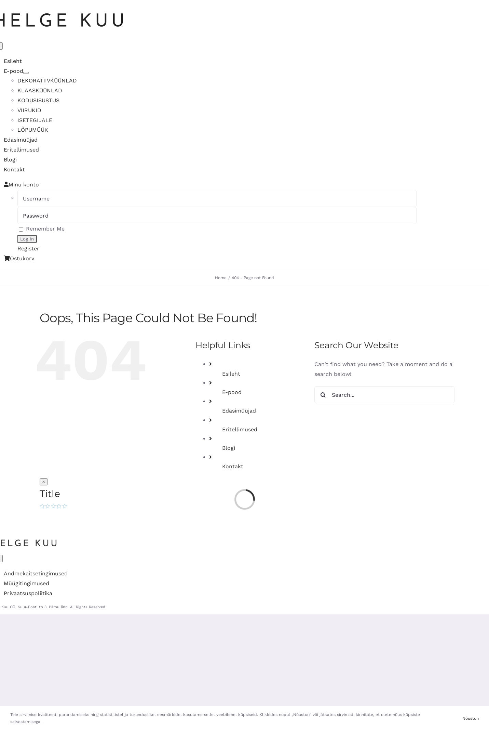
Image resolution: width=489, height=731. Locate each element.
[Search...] (384, 394)
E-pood (232, 392)
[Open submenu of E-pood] (26, 73)
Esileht (231, 373)
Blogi (228, 448)
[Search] (322, 394)
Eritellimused (239, 429)
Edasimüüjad (239, 410)
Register (28, 248)
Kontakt (232, 466)
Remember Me (42, 228)
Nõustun (470, 718)
